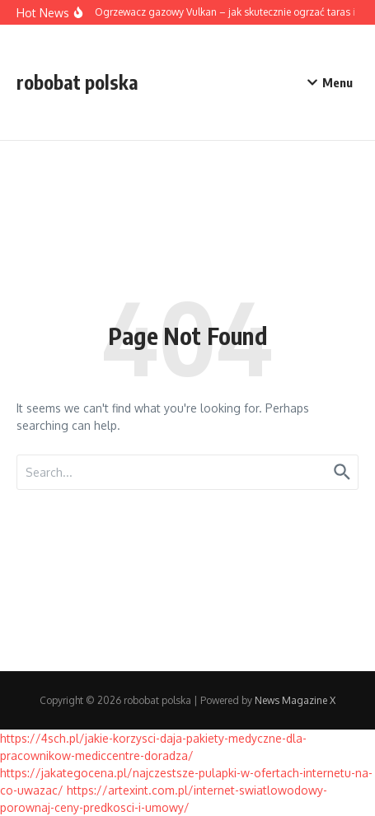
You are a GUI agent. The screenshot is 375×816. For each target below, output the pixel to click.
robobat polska (77, 82)
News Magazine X (295, 700)
